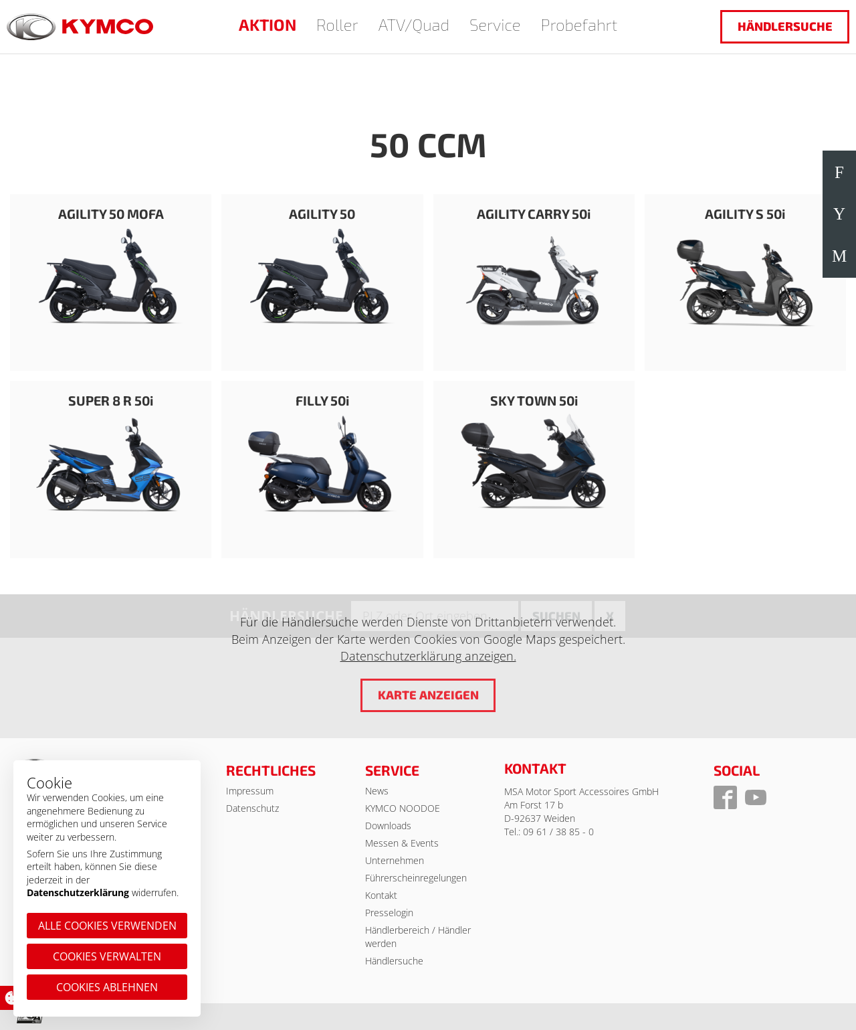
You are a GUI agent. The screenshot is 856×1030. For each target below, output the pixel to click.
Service (495, 24)
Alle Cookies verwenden (107, 925)
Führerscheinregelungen (416, 877)
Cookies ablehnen (107, 987)
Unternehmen (394, 860)
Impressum (250, 790)
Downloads (388, 825)
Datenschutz (252, 808)
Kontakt (381, 895)
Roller (337, 24)
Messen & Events (402, 843)
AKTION (267, 24)
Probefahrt (578, 24)
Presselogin (389, 912)
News (377, 790)
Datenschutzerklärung (78, 892)
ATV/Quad (414, 24)
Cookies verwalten (107, 956)
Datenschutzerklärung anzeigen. (428, 657)
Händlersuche (785, 26)
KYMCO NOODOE (402, 808)
